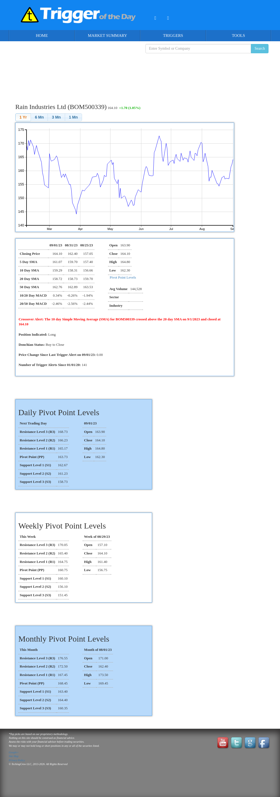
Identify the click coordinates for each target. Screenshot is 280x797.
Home (42, 35)
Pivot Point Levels (123, 277)
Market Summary (107, 35)
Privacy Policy (17, 760)
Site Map (14, 756)
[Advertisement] (140, 74)
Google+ (14, 752)
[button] (23, 117)
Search (260, 48)
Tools (238, 35)
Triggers (173, 35)
